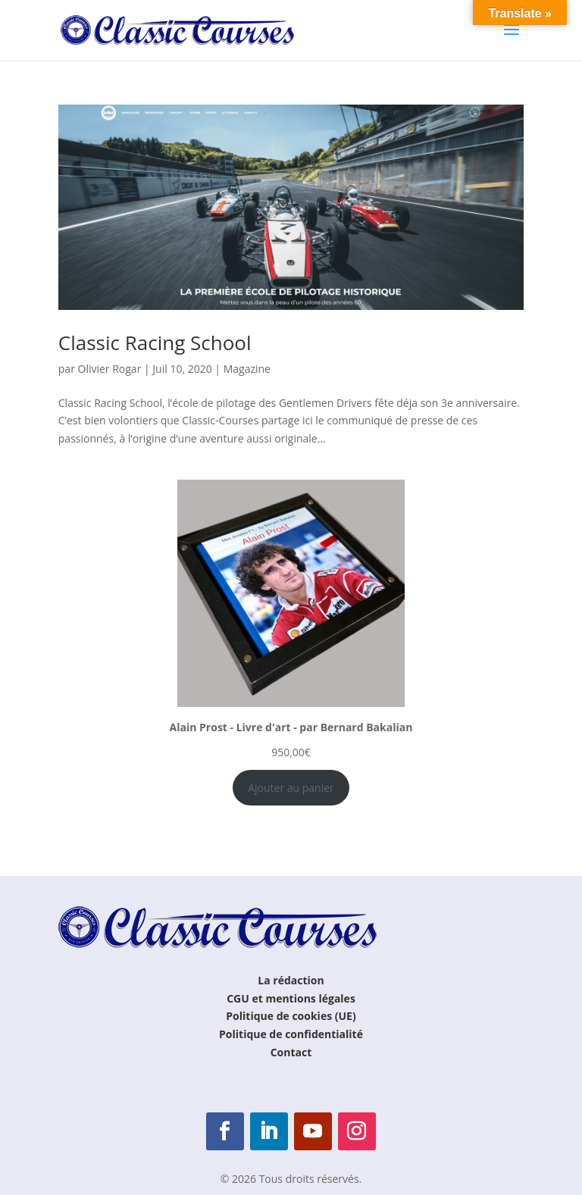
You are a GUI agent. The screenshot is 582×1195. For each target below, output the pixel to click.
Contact (291, 1052)
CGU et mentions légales (291, 998)
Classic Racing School (155, 342)
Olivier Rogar (110, 368)
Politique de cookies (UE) (290, 1016)
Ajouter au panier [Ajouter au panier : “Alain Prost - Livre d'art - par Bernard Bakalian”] (291, 788)
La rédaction (291, 980)
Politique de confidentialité (291, 1034)
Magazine (247, 368)
